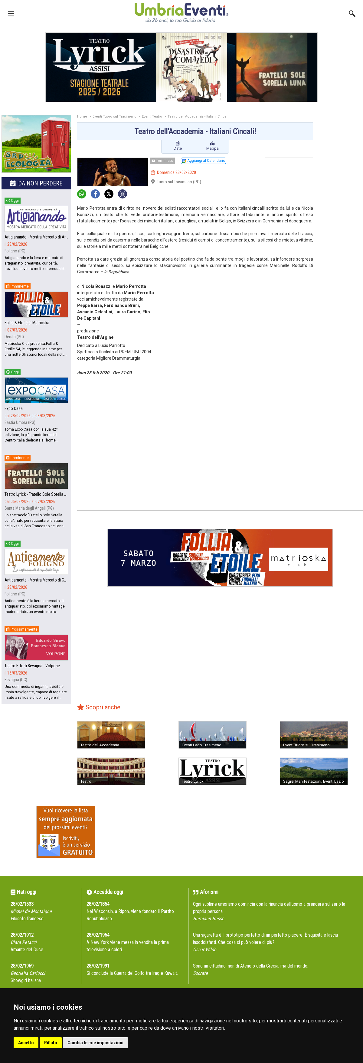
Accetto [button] (26, 1042)
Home (82, 116)
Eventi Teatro (152, 116)
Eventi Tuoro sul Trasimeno (114, 116)
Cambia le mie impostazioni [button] (95, 1042)
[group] (181, 67)
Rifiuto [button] (50, 1042)
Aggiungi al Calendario (203, 160)
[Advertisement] (340, 211)
